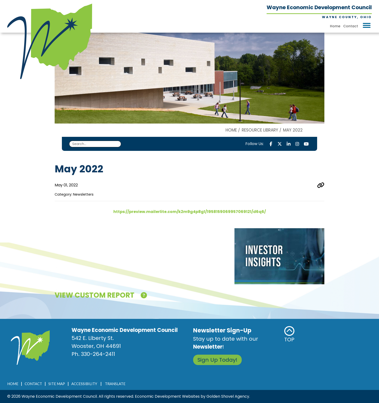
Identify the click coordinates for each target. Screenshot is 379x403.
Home (335, 26)
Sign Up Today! (217, 360)
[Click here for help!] (144, 296)
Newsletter (207, 347)
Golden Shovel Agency (227, 396)
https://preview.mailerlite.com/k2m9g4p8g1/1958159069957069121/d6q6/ (189, 211)
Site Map (56, 383)
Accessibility (84, 383)
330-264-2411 (98, 354)
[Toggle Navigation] (367, 25)
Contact (350, 26)
